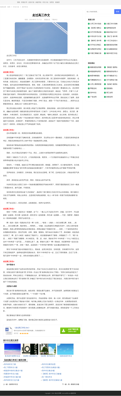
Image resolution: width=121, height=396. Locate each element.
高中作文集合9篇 (48, 371)
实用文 (52, 2)
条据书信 (38, 2)
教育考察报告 (95, 76)
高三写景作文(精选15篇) (51, 368)
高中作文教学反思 (48, 364)
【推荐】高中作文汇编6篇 (51, 374)
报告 (18, 2)
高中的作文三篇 (10, 364)
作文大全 (45, 2)
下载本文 (54, 20)
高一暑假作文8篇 (73, 384)
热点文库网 (58, 393)
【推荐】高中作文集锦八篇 (52, 380)
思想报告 (109, 88)
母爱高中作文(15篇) (11, 374)
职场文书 (24, 2)
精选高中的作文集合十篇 (13, 371)
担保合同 (109, 97)
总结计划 (31, 2)
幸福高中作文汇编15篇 (12, 377)
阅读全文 (47, 20)
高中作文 (25, 7)
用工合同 (109, 93)
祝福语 (57, 2)
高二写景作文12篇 (11, 368)
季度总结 (93, 88)
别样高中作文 (13, 384)
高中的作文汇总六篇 (11, 380)
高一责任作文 (47, 377)
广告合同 (93, 97)
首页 (8, 7)
